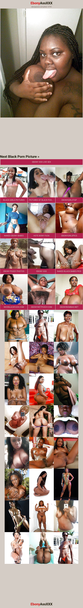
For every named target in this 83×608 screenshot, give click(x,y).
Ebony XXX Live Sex (41, 162)
